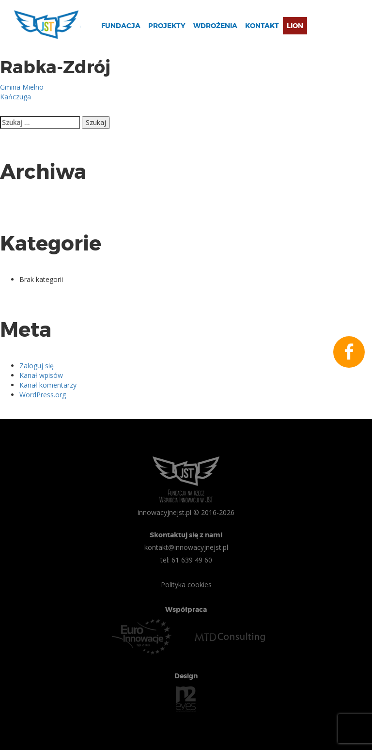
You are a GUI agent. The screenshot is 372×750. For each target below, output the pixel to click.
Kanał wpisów (41, 375)
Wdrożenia (215, 25)
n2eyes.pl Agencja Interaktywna (186, 699)
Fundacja (120, 25)
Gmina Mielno (22, 87)
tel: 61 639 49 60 (186, 559)
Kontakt (262, 25)
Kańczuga (15, 96)
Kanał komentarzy (48, 385)
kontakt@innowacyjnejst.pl (186, 547)
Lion (295, 25)
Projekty (167, 25)
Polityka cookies (186, 584)
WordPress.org (42, 394)
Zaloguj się (36, 365)
